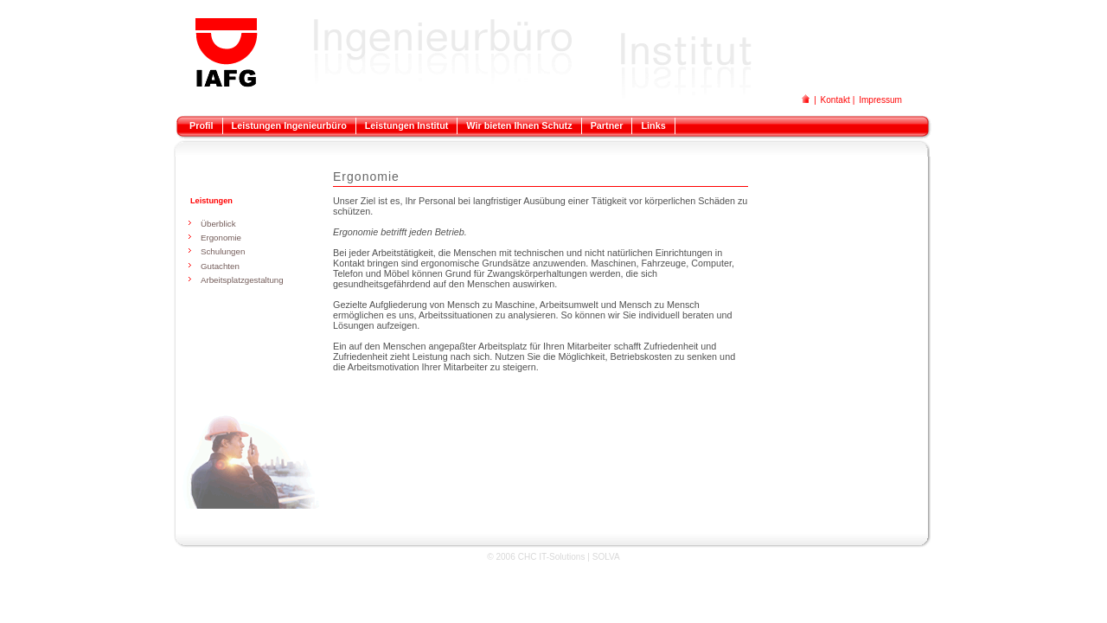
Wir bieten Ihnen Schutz (519, 125)
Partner (607, 125)
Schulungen (223, 251)
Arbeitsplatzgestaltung (242, 280)
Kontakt (835, 100)
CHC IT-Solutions (551, 557)
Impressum (880, 100)
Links (653, 125)
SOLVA (606, 557)
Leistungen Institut (407, 125)
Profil (201, 125)
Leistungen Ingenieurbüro (289, 125)
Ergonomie (221, 237)
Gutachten (220, 266)
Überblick (218, 223)
